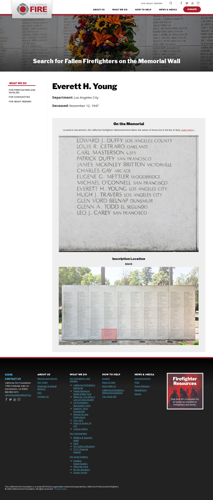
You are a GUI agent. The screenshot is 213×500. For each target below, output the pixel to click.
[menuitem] (26, 91)
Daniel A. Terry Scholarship (80, 410)
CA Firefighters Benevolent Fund (81, 404)
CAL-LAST (78, 420)
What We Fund (80, 466)
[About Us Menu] (99, 10)
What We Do (18, 83)
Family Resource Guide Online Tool (82, 392)
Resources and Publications (80, 416)
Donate (192, 9)
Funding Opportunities (80, 462)
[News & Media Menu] (168, 10)
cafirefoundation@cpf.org (18, 395)
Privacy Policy (61, 489)
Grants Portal (80, 472)
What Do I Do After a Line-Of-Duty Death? (84, 398)
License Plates (80, 429)
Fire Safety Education (84, 446)
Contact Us (13, 378)
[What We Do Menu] (120, 10)
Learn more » (188, 130)
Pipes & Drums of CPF (82, 425)
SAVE (75, 443)
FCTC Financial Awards (80, 451)
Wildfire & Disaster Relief (82, 439)
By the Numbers (81, 469)
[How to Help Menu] (143, 10)
